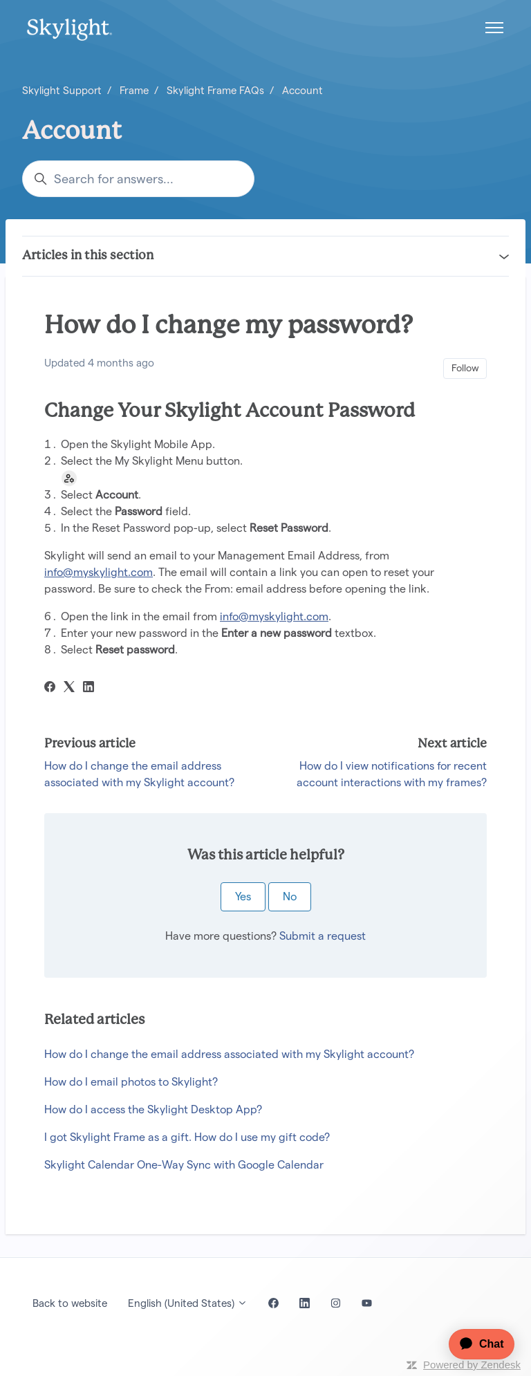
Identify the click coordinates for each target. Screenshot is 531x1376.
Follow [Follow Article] (465, 367)
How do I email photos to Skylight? (131, 1082)
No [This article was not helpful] (290, 896)
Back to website (69, 1303)
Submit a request (322, 936)
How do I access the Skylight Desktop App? (153, 1109)
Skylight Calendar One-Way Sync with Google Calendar (184, 1165)
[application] (474, 1344)
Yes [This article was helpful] (243, 896)
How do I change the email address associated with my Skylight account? (229, 1054)
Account (302, 90)
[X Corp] (69, 688)
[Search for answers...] (138, 178)
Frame (134, 90)
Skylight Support (62, 90)
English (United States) (188, 1303)
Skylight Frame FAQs (215, 90)
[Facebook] (49, 688)
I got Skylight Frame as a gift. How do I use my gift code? (187, 1137)
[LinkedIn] (88, 688)
